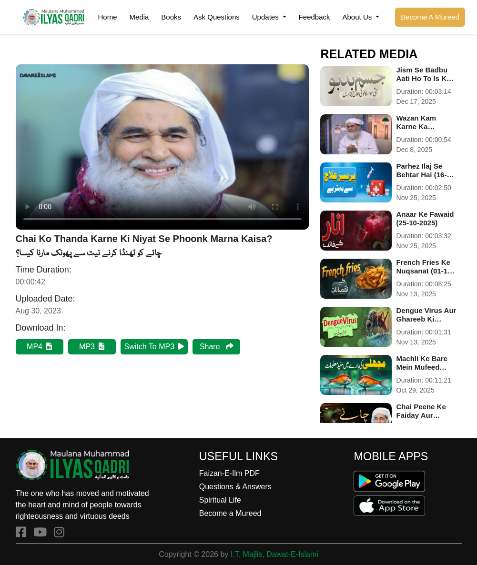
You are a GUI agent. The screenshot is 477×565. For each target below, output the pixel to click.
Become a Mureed (230, 513)
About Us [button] (358, 17)
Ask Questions (216, 17)
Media (139, 17)
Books (171, 17)
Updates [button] (266, 17)
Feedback (314, 17)
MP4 (39, 347)
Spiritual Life (220, 500)
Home (107, 17)
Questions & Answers (235, 487)
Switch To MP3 (154, 347)
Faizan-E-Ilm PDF (229, 473)
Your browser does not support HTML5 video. (162, 147)
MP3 (91, 347)
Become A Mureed (430, 17)
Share (216, 347)
